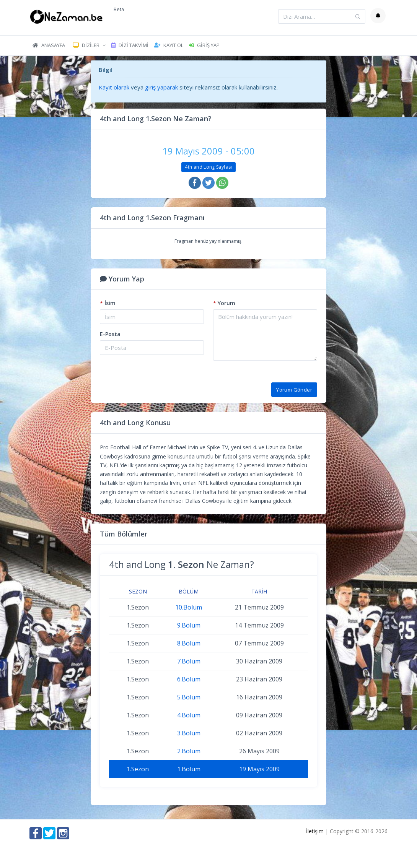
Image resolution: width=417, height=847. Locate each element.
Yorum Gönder (294, 389)
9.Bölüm (188, 625)
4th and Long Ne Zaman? (181, 564)
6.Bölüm (188, 679)
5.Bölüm (188, 697)
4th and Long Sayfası (208, 167)
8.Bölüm (188, 643)
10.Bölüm (188, 607)
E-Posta (110, 334)
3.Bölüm (188, 733)
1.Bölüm (188, 769)
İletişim (315, 831)
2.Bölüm (188, 751)
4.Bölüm (188, 715)
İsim (108, 303)
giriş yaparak (161, 87)
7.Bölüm (188, 661)
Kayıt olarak (114, 87)
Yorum (224, 303)
